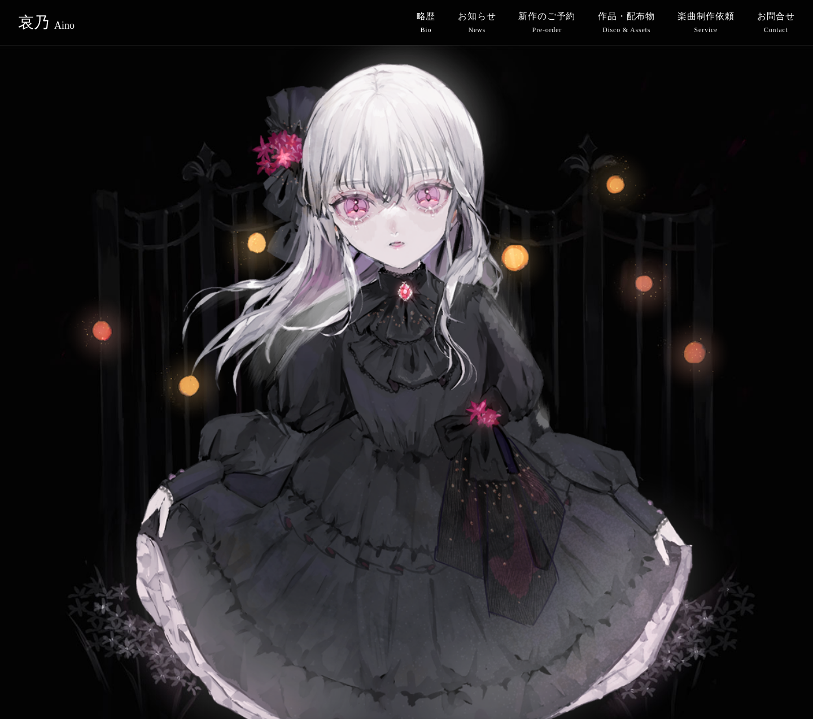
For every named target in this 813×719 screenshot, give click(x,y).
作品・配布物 (626, 22)
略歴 (426, 22)
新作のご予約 (546, 22)
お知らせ (477, 22)
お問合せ (776, 22)
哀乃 (46, 22)
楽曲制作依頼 (706, 22)
